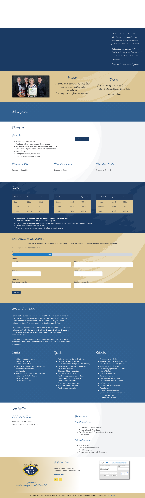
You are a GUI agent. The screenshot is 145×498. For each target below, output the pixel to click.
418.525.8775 (59, 475)
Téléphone (17, 270)
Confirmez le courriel (81, 282)
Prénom (15, 261)
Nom (75, 261)
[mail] (56, 479)
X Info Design (110, 495)
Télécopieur (78, 270)
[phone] (60, 479)
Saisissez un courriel (19, 282)
